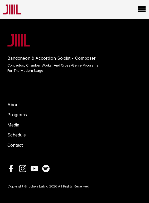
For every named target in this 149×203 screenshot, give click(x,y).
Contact (15, 145)
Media (13, 125)
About (13, 104)
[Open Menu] (142, 9)
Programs (17, 114)
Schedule (16, 135)
